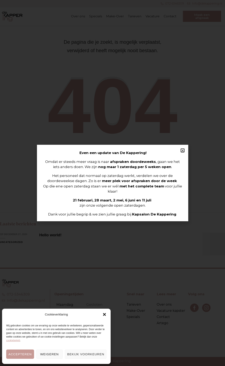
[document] (112, 183)
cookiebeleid (13, 340)
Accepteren (20, 354)
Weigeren (49, 354)
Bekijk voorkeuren (85, 354)
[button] (104, 314)
